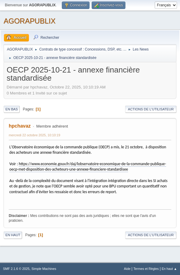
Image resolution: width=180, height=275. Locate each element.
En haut (12, 235)
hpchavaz (20, 125)
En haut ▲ (169, 268)
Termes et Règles (146, 268)
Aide (127, 268)
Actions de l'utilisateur (151, 109)
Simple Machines (43, 268)
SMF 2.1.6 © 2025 (16, 268)
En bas (11, 109)
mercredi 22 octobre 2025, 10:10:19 (34, 135)
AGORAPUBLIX (29, 21)
